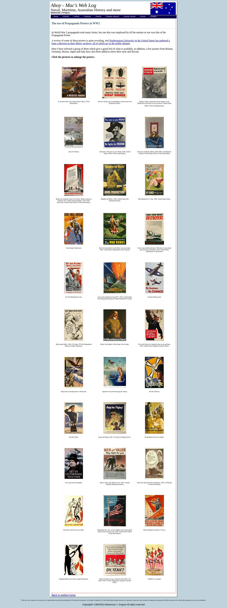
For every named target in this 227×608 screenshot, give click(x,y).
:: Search (98, 16)
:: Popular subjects (112, 16)
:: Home (55, 16)
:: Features (87, 16)
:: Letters (76, 16)
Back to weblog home (64, 595)
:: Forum (142, 16)
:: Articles (65, 16)
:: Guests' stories (129, 16)
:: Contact (153, 16)
